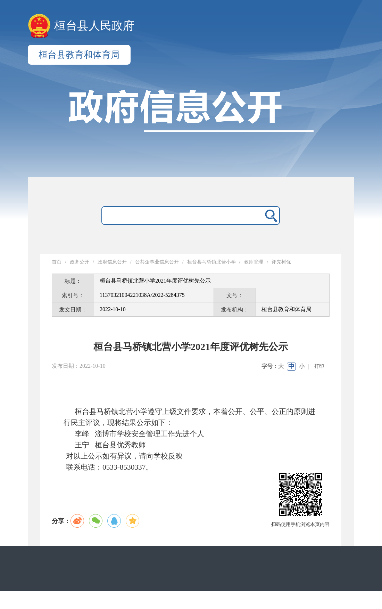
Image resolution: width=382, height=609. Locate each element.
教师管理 (253, 262)
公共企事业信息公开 (157, 262)
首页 (56, 262)
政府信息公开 (112, 262)
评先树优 (281, 262)
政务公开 (79, 262)
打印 (319, 366)
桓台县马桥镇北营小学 (211, 262)
